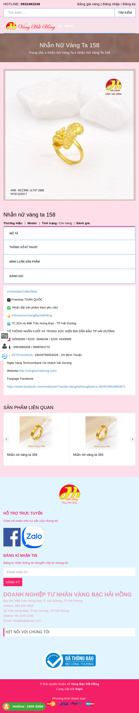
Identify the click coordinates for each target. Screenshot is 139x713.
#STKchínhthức (22, 355)
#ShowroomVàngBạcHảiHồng (32, 315)
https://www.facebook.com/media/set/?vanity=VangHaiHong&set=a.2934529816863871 (66, 386)
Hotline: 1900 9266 (27, 706)
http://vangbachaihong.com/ (37, 370)
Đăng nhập (111, 4)
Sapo (79, 689)
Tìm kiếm (125, 12)
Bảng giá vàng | (89, 4)
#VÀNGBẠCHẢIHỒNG (22, 291)
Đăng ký (129, 4)
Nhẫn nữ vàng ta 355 (88, 455)
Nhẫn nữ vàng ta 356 (22, 455)
